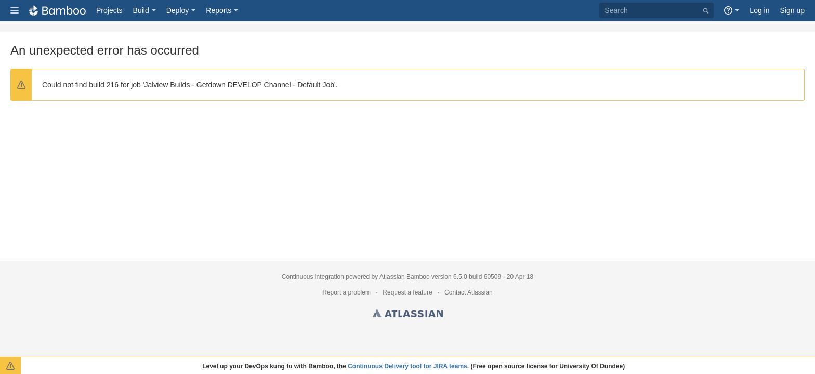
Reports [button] (218, 10)
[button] (14, 10)
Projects (109, 10)
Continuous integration (313, 276)
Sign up (792, 10)
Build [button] (141, 10)
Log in (759, 10)
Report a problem (346, 292)
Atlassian (408, 315)
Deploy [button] (177, 10)
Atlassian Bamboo (404, 276)
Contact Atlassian (468, 292)
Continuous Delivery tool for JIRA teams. (408, 366)
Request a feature (407, 292)
